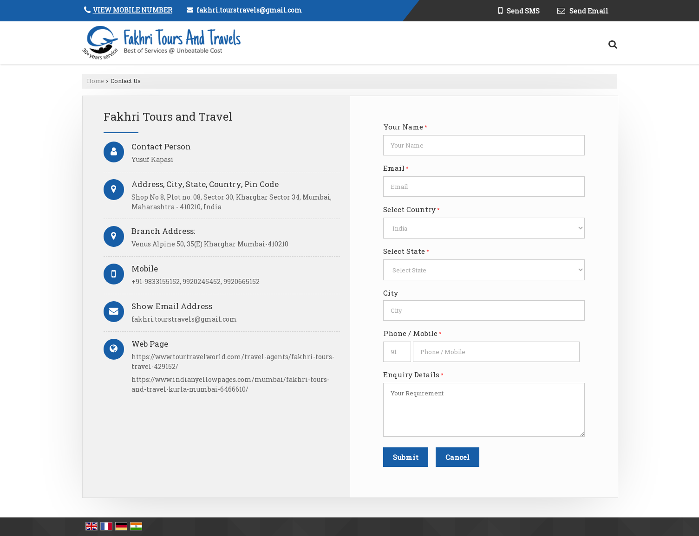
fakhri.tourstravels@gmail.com (249, 10)
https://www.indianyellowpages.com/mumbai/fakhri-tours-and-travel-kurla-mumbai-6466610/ (230, 384)
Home (95, 80)
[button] (132, 10)
